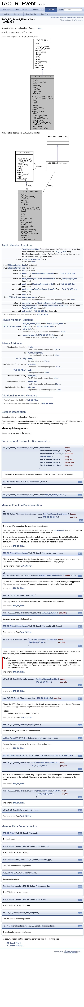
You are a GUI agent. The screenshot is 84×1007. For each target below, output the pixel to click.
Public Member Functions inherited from (25, 314)
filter (24, 274)
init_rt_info (27, 329)
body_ (30, 370)
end (23, 268)
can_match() (59, 530)
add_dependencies (29, 306)
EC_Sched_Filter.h (14, 943)
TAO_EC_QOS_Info (67, 274)
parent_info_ (33, 382)
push (24, 284)
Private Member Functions (75, 17)
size (23, 271)
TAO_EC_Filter (60, 252)
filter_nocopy (27, 279)
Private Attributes (65, 20)
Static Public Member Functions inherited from (27, 403)
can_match (26, 303)
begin (24, 265)
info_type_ (32, 387)
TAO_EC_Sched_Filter (30, 249)
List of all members (77, 20)
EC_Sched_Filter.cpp (15, 946)
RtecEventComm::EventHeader (49, 303)
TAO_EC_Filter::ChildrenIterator (15, 553)
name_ (30, 359)
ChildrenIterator (14, 265)
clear (24, 294)
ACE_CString (21, 359)
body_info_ (32, 376)
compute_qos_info (30, 335)
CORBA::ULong (15, 297)
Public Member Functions (58, 17)
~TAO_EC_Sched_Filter (31, 259)
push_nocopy (27, 289)
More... (40, 28)
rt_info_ (31, 347)
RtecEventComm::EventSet (43, 274)
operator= (27, 326)
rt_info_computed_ (35, 353)
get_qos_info (27, 311)
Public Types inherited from (20, 400)
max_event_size (28, 297)
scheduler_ (32, 364)
